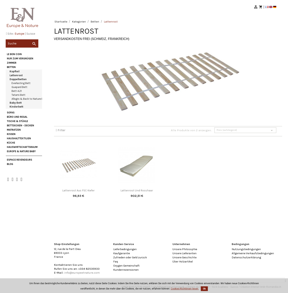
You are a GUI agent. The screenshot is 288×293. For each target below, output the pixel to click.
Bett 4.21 (17, 91)
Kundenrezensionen (126, 269)
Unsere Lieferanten (184, 253)
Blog (10, 164)
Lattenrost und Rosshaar (136, 190)
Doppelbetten (18, 79)
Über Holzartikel (182, 261)
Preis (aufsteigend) (245, 130)
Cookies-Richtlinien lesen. (185, 288)
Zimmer (11, 62)
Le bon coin (14, 54)
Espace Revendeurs (19, 159)
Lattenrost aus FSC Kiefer (78, 190)
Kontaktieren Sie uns (68, 265)
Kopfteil (15, 71)
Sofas (10, 112)
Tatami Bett (18, 94)
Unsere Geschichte (184, 257)
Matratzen (14, 129)
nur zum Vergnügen (20, 58)
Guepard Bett (19, 87)
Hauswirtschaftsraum (22, 147)
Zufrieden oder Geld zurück (130, 257)
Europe (19, 33)
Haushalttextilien (19, 138)
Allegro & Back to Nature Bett (29, 98)
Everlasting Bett (21, 83)
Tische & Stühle (17, 121)
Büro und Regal (17, 116)
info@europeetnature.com (82, 272)
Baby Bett (16, 102)
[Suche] (22, 43)
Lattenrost (16, 75)
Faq (115, 261)
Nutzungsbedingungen (246, 249)
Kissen (11, 134)
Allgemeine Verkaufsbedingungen (253, 253)
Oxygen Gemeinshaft (126, 265)
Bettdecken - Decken (20, 125)
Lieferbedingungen (125, 249)
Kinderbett (16, 106)
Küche (11, 142)
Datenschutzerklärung (246, 257)
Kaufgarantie (121, 253)
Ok (204, 288)
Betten (11, 67)
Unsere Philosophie (184, 249)
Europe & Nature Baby (21, 151)
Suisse (30, 33)
